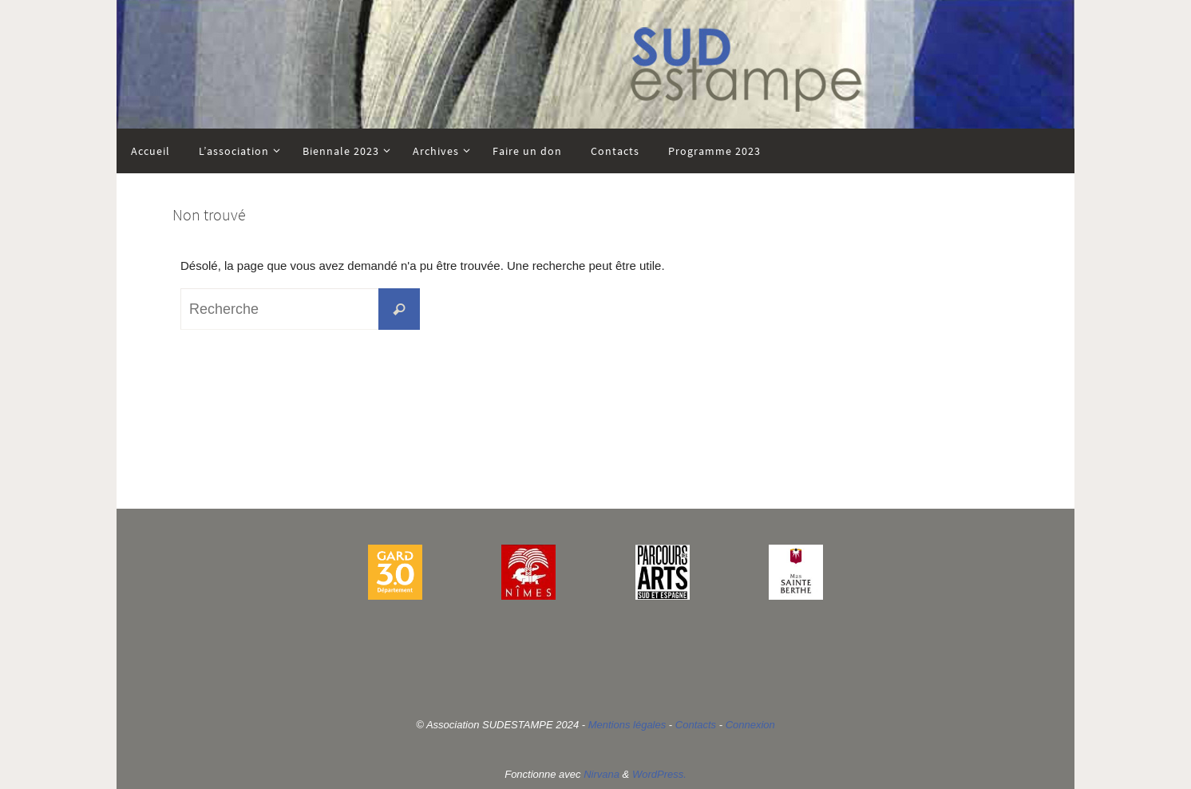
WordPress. (659, 774)
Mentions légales (627, 725)
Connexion (750, 725)
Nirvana (601, 774)
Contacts (695, 725)
